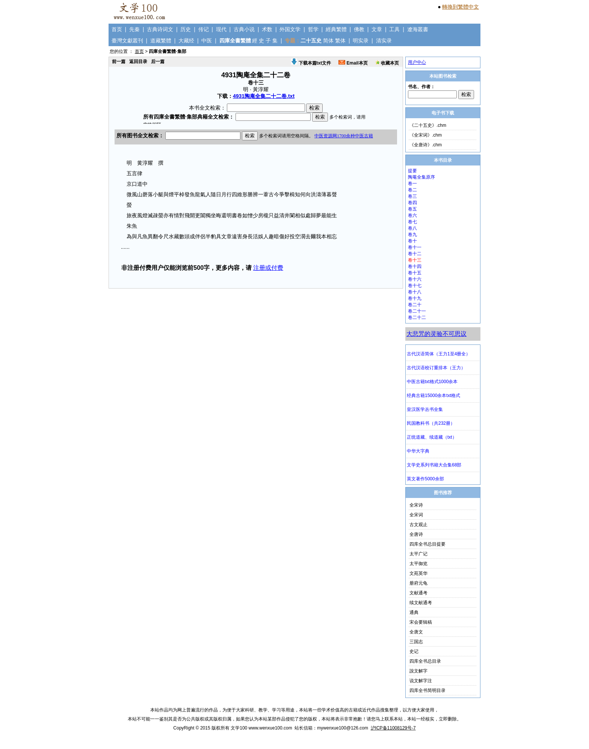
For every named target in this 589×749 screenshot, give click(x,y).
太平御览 (418, 563)
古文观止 (418, 524)
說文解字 (418, 671)
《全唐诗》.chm (425, 144)
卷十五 (414, 272)
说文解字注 (420, 680)
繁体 (340, 41)
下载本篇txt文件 (311, 63)
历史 (185, 29)
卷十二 (414, 253)
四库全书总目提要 (427, 544)
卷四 (412, 202)
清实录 (384, 41)
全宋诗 (416, 505)
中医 (206, 41)
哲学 (313, 29)
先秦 (134, 29)
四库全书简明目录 (427, 690)
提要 (412, 170)
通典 (413, 612)
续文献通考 (420, 602)
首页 (117, 29)
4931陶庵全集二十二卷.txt (263, 96)
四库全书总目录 (425, 661)
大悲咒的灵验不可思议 (436, 334)
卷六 (412, 215)
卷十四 (414, 266)
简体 (328, 41)
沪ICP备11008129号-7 (393, 728)
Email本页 (352, 63)
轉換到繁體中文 (460, 7)
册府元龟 (418, 583)
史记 (413, 651)
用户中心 (417, 62)
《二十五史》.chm (427, 125)
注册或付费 (268, 268)
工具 (394, 29)
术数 (267, 29)
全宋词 (416, 514)
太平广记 (418, 553)
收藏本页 (387, 63)
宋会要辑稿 (420, 622)
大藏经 (186, 41)
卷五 (412, 209)
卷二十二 (417, 317)
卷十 (412, 241)
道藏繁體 (160, 41)
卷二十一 (417, 311)
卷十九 (414, 298)
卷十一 (414, 247)
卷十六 (414, 279)
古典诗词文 (160, 29)
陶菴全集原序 (421, 177)
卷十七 (414, 285)
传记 (203, 29)
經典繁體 (336, 29)
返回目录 (138, 61)
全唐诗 (416, 534)
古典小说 (244, 29)
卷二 (412, 190)
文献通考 (418, 593)
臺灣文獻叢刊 (127, 41)
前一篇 (118, 61)
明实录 (361, 41)
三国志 (416, 641)
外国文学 (290, 29)
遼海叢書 (417, 29)
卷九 (412, 234)
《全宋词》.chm (425, 135)
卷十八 (414, 292)
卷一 (412, 183)
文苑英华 (418, 573)
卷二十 (414, 304)
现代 (221, 29)
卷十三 (414, 260)
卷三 (412, 196)
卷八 (412, 228)
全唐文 (416, 632)
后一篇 (158, 61)
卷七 (412, 221)
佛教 (359, 29)
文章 (377, 29)
